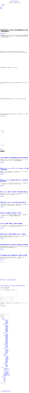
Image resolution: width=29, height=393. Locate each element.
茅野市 (7, 353)
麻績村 (7, 344)
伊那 (4, 325)
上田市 (7, 321)
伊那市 (7, 326)
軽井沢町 (3, 33)
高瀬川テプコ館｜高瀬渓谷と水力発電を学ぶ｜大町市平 (10, 212)
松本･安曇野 (6, 336)
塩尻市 (7, 337)
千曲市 (7, 358)
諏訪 (4, 349)
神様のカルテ (8, 373)
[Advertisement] (14, 15)
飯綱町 (7, 363)
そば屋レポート (6, 369)
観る (1, 33)
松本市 (7, 341)
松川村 (7, 340)
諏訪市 (7, 354)
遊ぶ (4, 381)
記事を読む (2, 162)
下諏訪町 (7, 350)
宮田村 (7, 329)
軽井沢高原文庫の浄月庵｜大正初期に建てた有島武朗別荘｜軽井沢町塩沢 (14, 244)
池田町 (7, 342)
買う (4, 380)
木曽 (4, 333)
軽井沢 (5, 355)
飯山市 (7, 362)
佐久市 (7, 322)
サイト (1, 302)
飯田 (4, 364)
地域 (3, 319)
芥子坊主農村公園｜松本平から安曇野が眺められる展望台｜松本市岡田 (13, 255)
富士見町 (7, 351)
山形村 (7, 339)
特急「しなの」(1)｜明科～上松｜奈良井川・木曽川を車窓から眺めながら (14, 191)
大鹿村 (7, 328)
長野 (4, 356)
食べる (5, 382)
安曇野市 (7, 338)
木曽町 (7, 335)
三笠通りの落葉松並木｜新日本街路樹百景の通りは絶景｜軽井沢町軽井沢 (14, 157)
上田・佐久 (5, 320)
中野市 (7, 357)
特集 (3, 368)
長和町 (7, 324)
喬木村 (7, 365)
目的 (3, 377)
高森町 (7, 367)
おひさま (7, 372)
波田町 (7, 343)
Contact (3, 5)
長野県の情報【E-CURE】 (14, 1)
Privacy (3, 4)
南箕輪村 (7, 327)
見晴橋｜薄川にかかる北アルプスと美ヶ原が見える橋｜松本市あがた (13, 202)
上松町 (7, 334)
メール (1, 300)
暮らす (5, 378)
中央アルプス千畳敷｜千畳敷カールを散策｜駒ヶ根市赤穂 (11, 223)
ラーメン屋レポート (7, 370)
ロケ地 (5, 371)
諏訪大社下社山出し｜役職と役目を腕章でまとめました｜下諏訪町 (13, 234)
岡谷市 (7, 352)
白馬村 (7, 348)
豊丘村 (7, 366)
